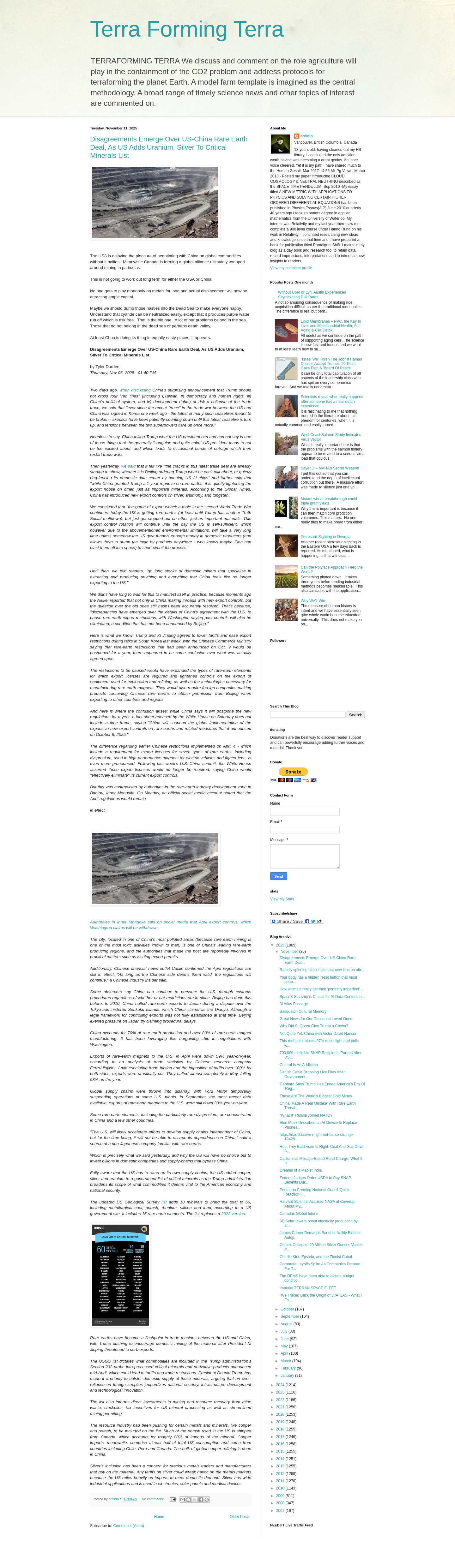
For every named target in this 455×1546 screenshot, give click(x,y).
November (290, 951)
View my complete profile (291, 268)
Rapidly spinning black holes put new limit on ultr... (322, 970)
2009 (281, 1496)
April (285, 1353)
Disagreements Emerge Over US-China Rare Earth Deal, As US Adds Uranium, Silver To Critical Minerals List (169, 147)
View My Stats (282, 899)
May (285, 1346)
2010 (281, 1488)
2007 (281, 1510)
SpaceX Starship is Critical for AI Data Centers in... (322, 996)
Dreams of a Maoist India (301, 1170)
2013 (281, 1466)
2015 (281, 1451)
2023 (281, 1392)
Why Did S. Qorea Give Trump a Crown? (314, 1026)
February (289, 1368)
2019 (281, 1422)
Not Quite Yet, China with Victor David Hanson (318, 1033)
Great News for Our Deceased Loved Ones (316, 1019)
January (288, 1375)
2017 (281, 1437)
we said (129, 466)
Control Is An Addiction (299, 1065)
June (285, 1339)
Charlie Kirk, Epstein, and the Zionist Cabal (316, 1257)
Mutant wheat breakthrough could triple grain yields (329, 501)
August (287, 1324)
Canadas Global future (299, 1213)
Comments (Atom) (128, 1526)
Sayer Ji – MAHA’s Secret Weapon (330, 468)
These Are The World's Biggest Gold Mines (316, 1096)
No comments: (153, 1499)
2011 (281, 1481)
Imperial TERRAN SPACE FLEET (308, 1288)
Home (159, 1516)
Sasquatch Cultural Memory (303, 1011)
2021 (281, 1407)
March (286, 1361)
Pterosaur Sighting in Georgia (325, 536)
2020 (281, 1414)
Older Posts (240, 1516)
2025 (281, 945)
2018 (281, 1429)
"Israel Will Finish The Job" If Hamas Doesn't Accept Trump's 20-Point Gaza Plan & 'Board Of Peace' (331, 364)
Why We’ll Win (313, 601)
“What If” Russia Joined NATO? (306, 1115)
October (288, 1309)
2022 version (233, 1213)
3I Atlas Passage (294, 1004)
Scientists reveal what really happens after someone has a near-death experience (332, 401)
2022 (281, 1400)
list (165, 1202)
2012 (281, 1473)
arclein (306, 136)
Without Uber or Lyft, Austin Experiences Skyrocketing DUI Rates (312, 294)
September (290, 1316)
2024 (281, 1385)
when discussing (136, 390)
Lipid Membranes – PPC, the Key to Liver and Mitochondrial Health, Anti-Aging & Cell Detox (331, 326)
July (284, 1331)
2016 (281, 1444)
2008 (281, 1503)
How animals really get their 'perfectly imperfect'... (321, 989)
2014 (281, 1459)
